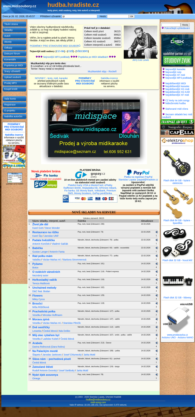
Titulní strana (11, 24)
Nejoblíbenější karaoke (177, 86)
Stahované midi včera (176, 108)
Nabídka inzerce (14, 134)
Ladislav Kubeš (51, 338)
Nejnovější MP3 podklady (56, 57)
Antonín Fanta (57, 251)
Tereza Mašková (41, 283)
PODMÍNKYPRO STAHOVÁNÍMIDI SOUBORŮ (14, 127)
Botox (35, 267)
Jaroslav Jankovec (52, 354)
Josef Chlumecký (73, 354)
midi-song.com (98, 402)
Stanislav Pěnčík (72, 323)
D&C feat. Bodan (41, 291)
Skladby (8, 30)
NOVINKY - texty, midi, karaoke (51, 78)
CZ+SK (60, 51)
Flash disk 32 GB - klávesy (177, 296)
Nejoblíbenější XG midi (177, 89)
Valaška (36, 259)
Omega (36, 378)
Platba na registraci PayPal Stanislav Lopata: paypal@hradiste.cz (138, 177)
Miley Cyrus (38, 299)
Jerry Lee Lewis (140, 60)
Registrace (9, 104)
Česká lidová (50, 331)
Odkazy (8, 47)
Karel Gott (37, 228)
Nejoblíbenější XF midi (177, 95)
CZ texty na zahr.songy (177, 100)
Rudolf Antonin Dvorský (44, 370)
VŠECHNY (82, 51)
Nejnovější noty (173, 72)
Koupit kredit (10, 89)
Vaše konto (10, 98)
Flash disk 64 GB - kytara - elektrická (177, 180)
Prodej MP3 (10, 83)
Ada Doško (64, 331)
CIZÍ (70, 51)
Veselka (36, 315)
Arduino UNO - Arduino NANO (177, 337)
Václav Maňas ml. (52, 259)
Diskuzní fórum (12, 53)
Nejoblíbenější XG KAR (177, 92)
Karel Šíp (37, 236)
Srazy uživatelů (12, 71)
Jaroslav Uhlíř (51, 236)
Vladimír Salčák (60, 243)
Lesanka (36, 331)
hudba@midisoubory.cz (98, 399)
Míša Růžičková (40, 307)
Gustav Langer (40, 251)
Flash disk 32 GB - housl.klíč (177, 259)
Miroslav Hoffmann (52, 315)
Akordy (8, 41)
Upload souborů (12, 77)
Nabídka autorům (13, 116)
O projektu (9, 110)
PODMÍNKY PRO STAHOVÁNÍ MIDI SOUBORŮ (55, 45)
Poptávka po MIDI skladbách (93, 57)
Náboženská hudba (175, 103)
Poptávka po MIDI (13, 65)
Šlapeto (36, 354)
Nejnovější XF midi (175, 75)
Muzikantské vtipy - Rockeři (102, 71)
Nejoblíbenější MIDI (175, 83)
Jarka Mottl (89, 354)
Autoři (7, 36)
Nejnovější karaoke (175, 69)
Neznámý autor (40, 275)
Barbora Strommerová (74, 259)
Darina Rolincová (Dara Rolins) (48, 346)
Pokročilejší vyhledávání (175, 28)
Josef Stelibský (67, 370)
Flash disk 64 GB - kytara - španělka (177, 220)
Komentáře (10, 59)
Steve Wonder (52, 228)
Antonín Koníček (41, 243)
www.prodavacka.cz (177, 333)
